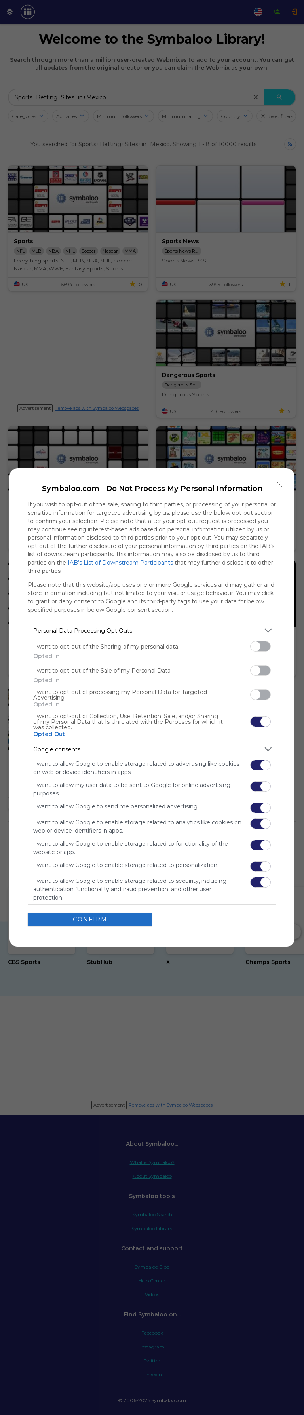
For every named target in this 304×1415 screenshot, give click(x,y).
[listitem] (152, 630)
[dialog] (152, 707)
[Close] (279, 483)
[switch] (260, 646)
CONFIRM (90, 919)
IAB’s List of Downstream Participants (120, 562)
